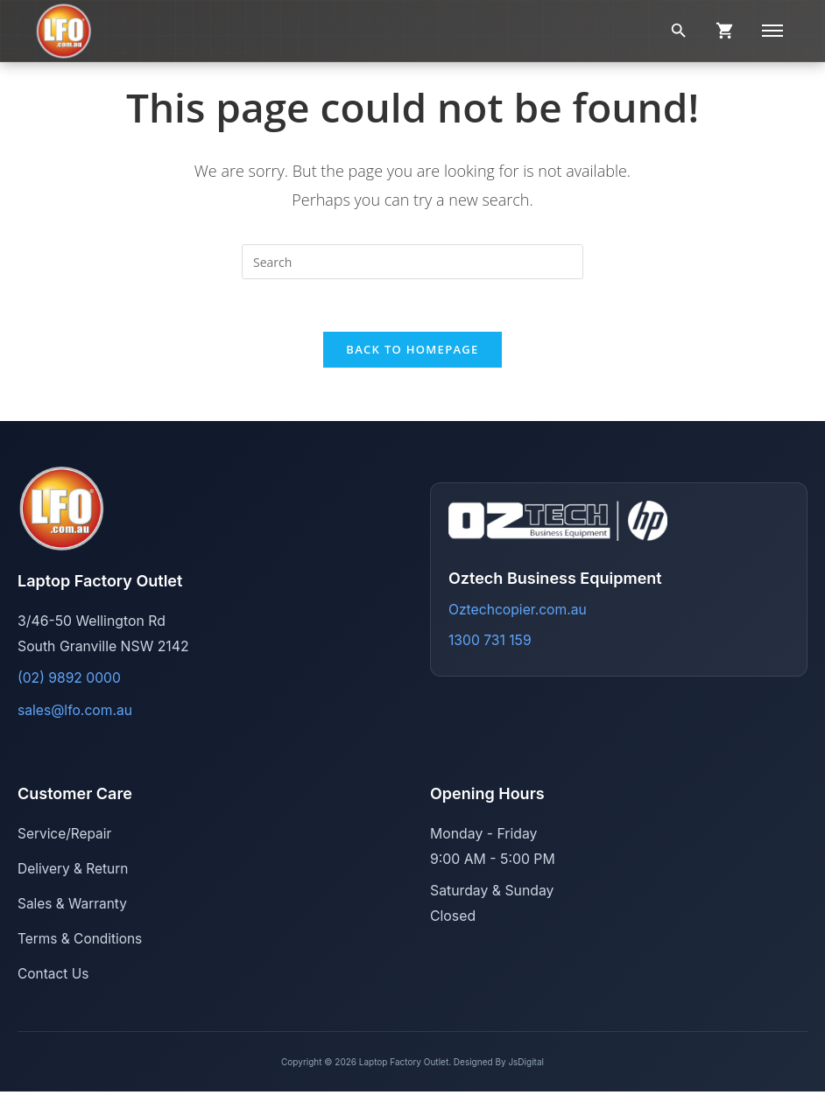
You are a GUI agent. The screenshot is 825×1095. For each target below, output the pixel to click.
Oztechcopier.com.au (518, 610)
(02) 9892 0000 (70, 678)
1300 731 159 (490, 641)
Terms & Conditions (81, 941)
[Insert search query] (412, 261)
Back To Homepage (412, 350)
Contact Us (54, 976)
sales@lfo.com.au (75, 711)
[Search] (678, 30)
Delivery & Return (74, 870)
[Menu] (772, 31)
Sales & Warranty (74, 905)
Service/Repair (66, 834)
